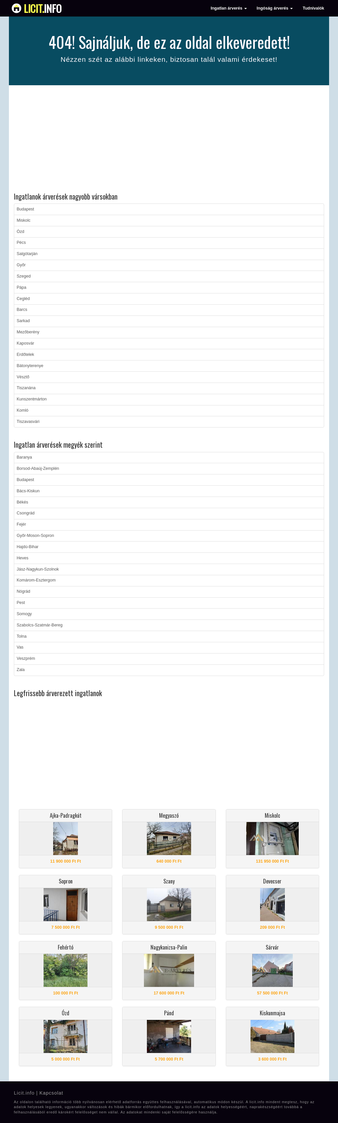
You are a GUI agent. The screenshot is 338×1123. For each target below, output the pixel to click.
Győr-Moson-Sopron (35, 535)
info (43, 8)
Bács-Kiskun (28, 491)
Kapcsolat (51, 1093)
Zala (21, 669)
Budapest (25, 209)
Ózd (20, 231)
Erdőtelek (25, 354)
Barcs (22, 309)
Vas (20, 647)
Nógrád (23, 591)
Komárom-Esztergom (36, 580)
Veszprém (26, 658)
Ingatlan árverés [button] (229, 8)
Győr (21, 265)
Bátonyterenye (30, 365)
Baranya (24, 457)
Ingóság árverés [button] (275, 8)
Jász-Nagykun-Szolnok (38, 569)
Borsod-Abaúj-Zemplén (38, 468)
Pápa (21, 287)
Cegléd (23, 298)
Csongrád (26, 513)
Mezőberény (28, 332)
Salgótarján (27, 253)
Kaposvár (25, 343)
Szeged (24, 276)
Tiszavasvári (28, 421)
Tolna (22, 636)
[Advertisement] (169, 140)
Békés (22, 502)
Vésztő (23, 377)
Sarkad (23, 320)
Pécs (21, 242)
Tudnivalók (313, 8)
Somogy (24, 614)
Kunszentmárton (32, 399)
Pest (21, 602)
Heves (22, 558)
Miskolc (24, 220)
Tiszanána (26, 388)
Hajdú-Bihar (28, 546)
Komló (22, 410)
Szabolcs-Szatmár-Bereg (40, 625)
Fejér (21, 524)
